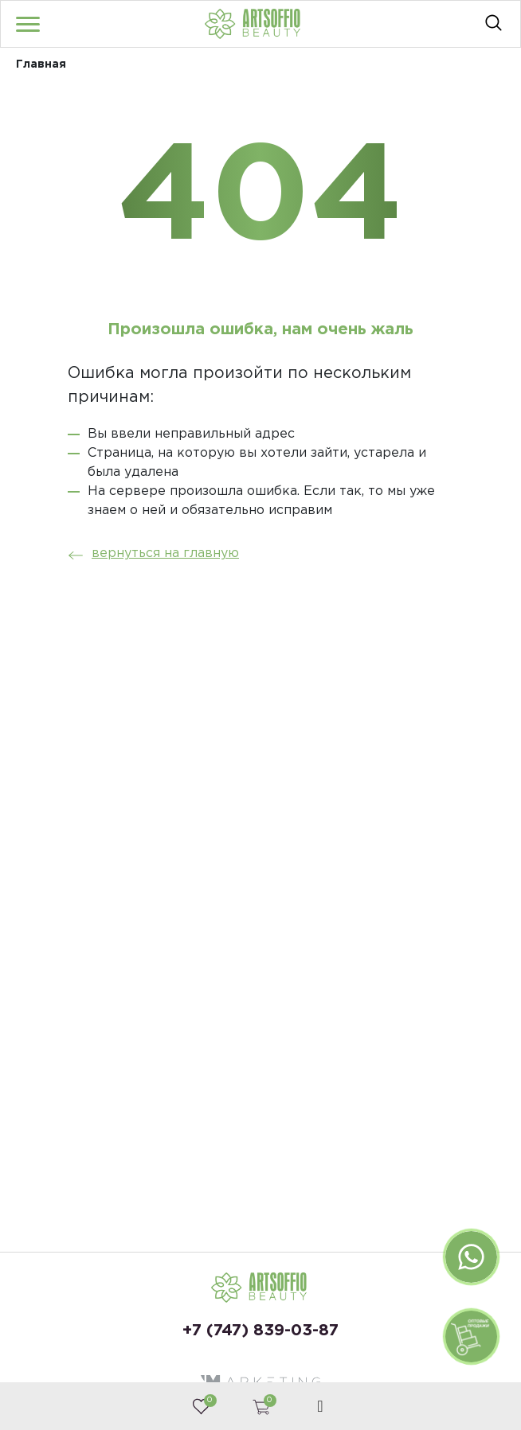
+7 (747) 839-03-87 (260, 1330)
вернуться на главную (149, 553)
